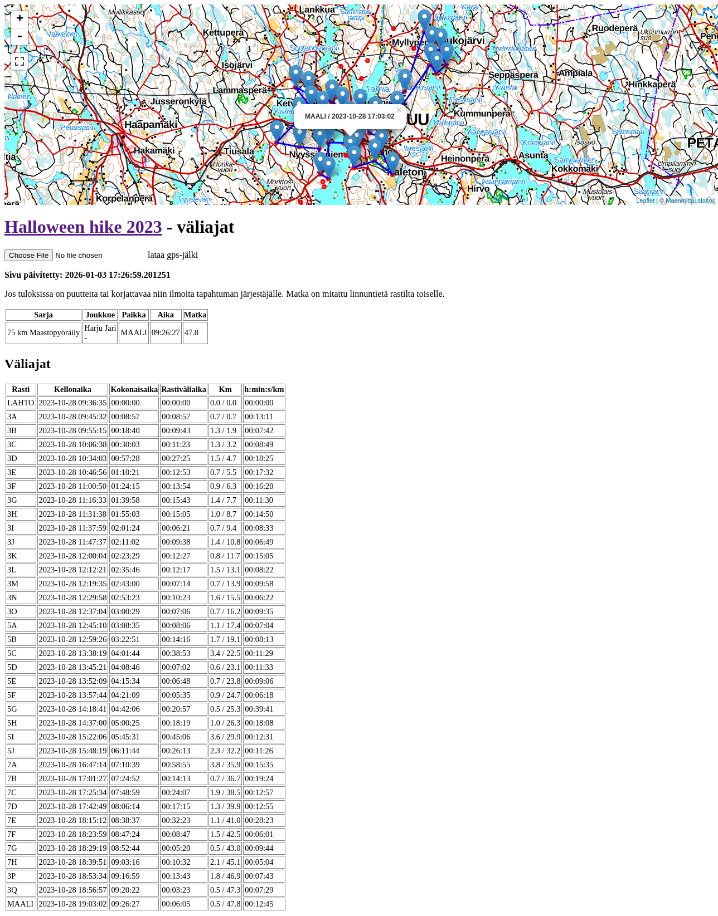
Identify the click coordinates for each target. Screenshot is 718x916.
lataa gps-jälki (101, 254)
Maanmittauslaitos (690, 200)
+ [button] (19, 19)
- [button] (19, 36)
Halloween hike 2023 (83, 227)
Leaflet (645, 200)
